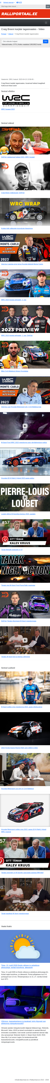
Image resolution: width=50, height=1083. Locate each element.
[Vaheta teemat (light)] (7, 2)
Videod (10, 34)
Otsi (48, 6)
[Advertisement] (25, 1062)
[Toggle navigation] (46, 23)
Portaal (3, 34)
